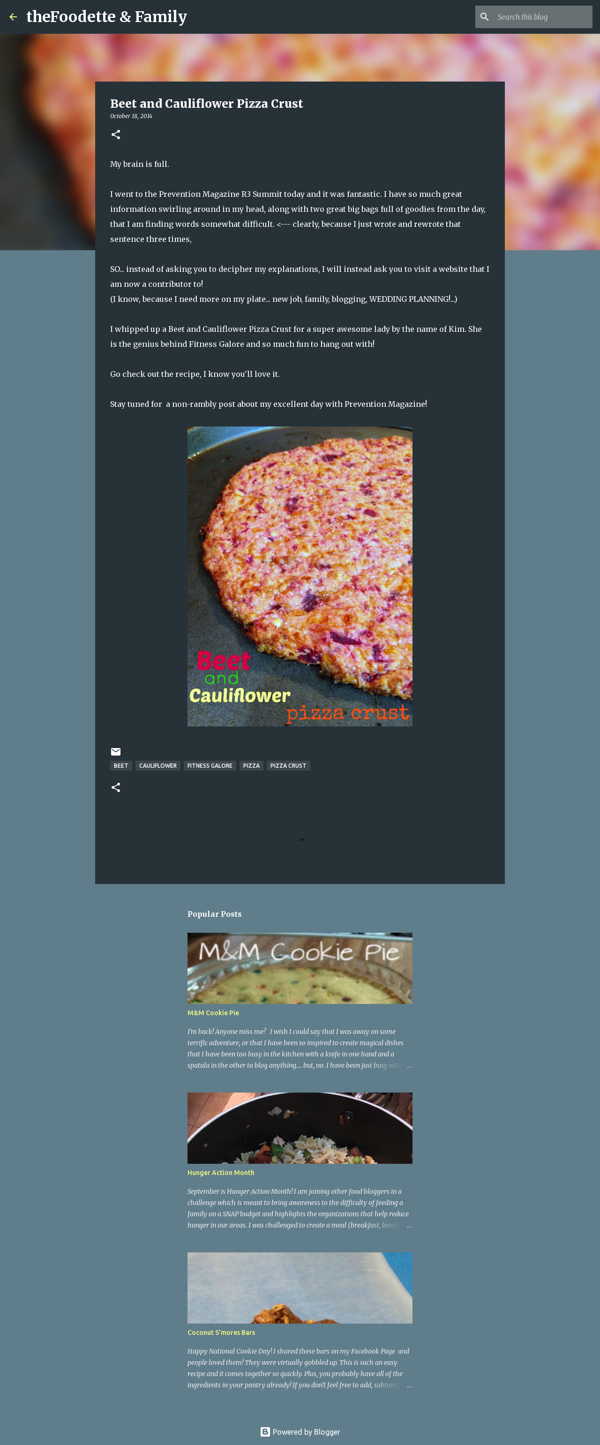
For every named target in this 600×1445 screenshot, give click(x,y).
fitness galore (210, 766)
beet (121, 766)
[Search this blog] (543, 17)
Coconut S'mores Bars (221, 1332)
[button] (115, 135)
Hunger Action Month (221, 1172)
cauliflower (158, 766)
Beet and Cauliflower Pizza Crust (229, 329)
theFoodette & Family (106, 16)
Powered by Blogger (300, 1432)
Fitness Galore (216, 344)
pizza (251, 766)
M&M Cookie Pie (213, 1013)
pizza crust (288, 766)
